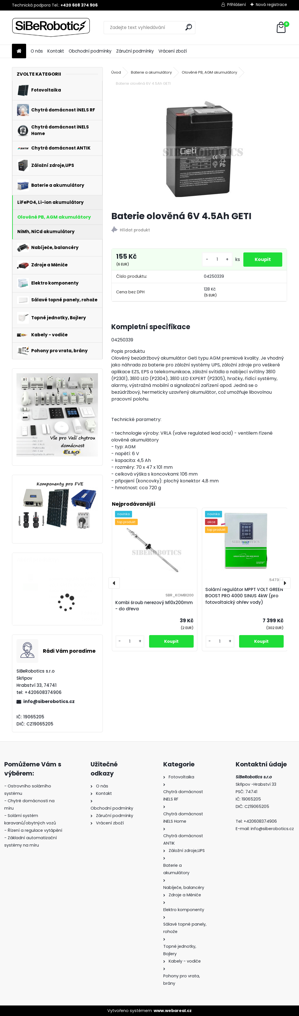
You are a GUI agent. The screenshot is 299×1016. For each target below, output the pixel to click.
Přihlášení (236, 4)
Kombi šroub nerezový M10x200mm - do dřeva (154, 606)
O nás (37, 51)
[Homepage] (19, 51)
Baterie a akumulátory (151, 72)
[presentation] (114, 583)
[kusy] (217, 259)
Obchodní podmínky (90, 51)
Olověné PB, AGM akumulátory (209, 72)
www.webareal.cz (173, 1010)
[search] (188, 27)
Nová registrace (271, 4)
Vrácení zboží (172, 51)
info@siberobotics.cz (49, 701)
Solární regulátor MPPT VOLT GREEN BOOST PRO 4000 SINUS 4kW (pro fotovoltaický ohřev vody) (72, 591)
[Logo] (51, 27)
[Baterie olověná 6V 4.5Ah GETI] (199, 149)
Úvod (116, 72)
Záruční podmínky (135, 51)
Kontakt (55, 51)
